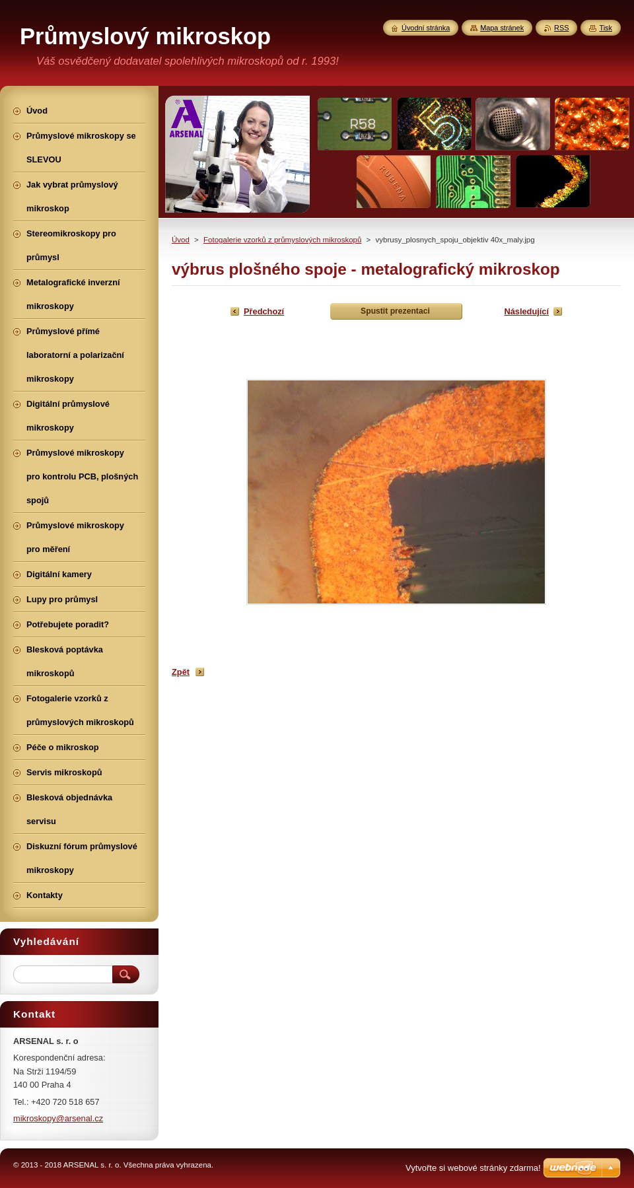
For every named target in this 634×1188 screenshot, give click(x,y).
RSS (561, 28)
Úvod (181, 240)
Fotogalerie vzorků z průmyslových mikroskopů (282, 240)
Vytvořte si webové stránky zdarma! (473, 1168)
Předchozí (264, 311)
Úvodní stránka (426, 28)
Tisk (605, 28)
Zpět (181, 672)
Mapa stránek (502, 28)
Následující (526, 311)
